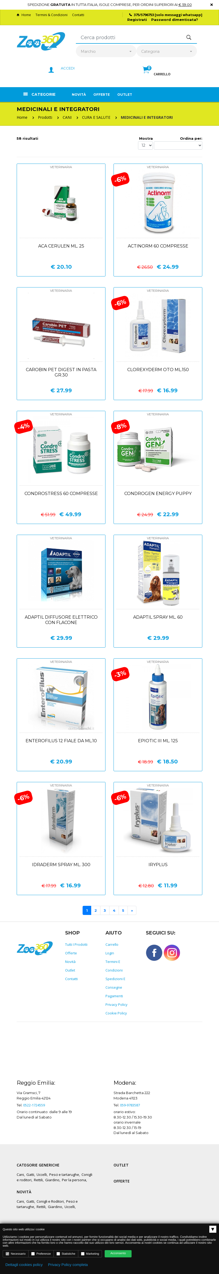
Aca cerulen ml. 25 (61, 246)
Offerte (101, 95)
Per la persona (74, 1179)
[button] (157, 75)
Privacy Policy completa (68, 1264)
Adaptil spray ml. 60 (158, 617)
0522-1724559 (34, 1105)
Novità (79, 95)
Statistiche (65, 1253)
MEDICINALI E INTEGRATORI (147, 117)
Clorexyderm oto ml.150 (158, 369)
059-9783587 (130, 1105)
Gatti (30, 1174)
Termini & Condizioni (52, 15)
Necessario (16, 1253)
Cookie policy (116, 1013)
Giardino (52, 1179)
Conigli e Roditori (50, 1201)
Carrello (111, 944)
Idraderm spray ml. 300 (61, 864)
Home (24, 15)
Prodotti (45, 117)
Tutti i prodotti (76, 944)
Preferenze (41, 1253)
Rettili (38, 1179)
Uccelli (42, 1174)
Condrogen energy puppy (158, 493)
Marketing (90, 1253)
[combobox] (106, 51)
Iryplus (158, 864)
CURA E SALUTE (96, 117)
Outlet (124, 95)
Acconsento (118, 1253)
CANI (67, 117)
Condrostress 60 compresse (61, 493)
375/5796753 (144, 14)
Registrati (137, 19)
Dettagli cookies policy (24, 1264)
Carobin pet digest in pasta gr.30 (61, 372)
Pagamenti (114, 996)
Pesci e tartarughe (64, 1174)
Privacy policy (116, 1004)
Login (109, 953)
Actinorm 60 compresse (158, 246)
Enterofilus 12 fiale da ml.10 (61, 740)
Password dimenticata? (174, 19)
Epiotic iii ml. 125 (158, 740)
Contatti (78, 15)
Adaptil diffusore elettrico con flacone (61, 620)
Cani (20, 1174)
